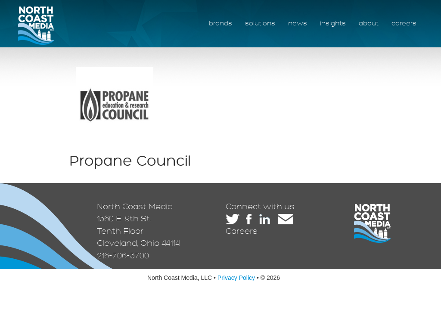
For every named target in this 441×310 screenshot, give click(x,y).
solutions (260, 23)
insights (333, 23)
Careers (242, 231)
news (297, 23)
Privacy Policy (236, 277)
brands (220, 23)
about (369, 23)
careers (403, 23)
